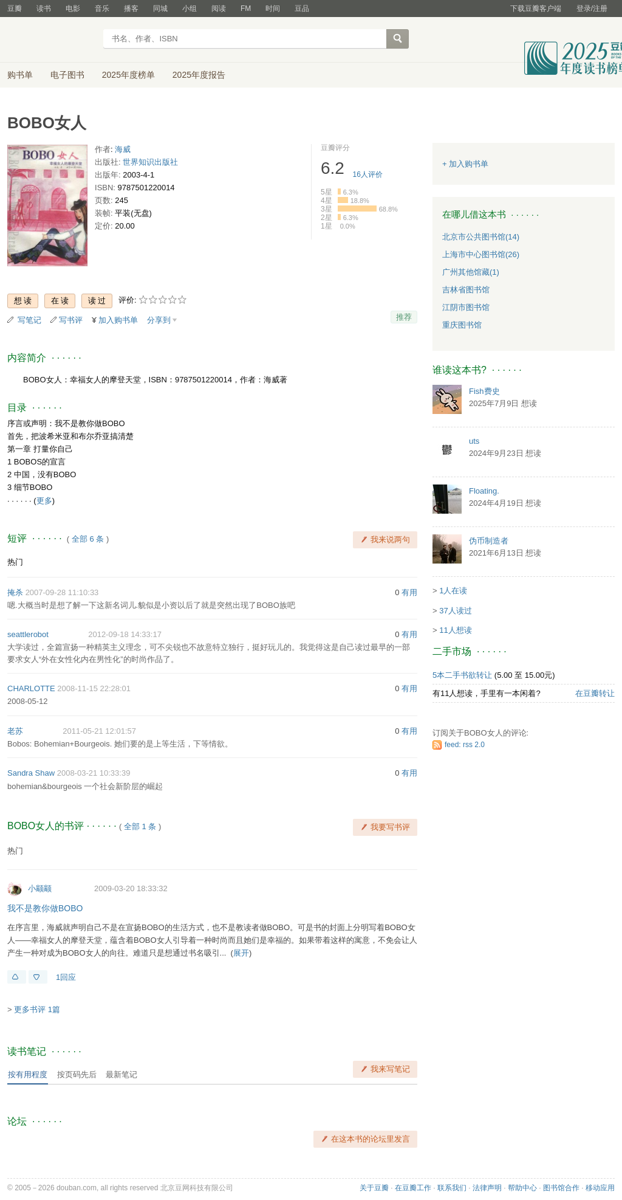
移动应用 (600, 1188)
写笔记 (29, 320)
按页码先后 (77, 1074)
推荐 (404, 317)
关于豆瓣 (374, 1188)
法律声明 (487, 1188)
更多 (44, 500)
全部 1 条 (140, 826)
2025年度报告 (199, 75)
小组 (189, 8)
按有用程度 (27, 1074)
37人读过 (455, 610)
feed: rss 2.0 (465, 744)
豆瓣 (14, 8)
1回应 (66, 977)
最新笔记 (121, 1074)
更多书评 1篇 (37, 1009)
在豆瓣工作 (413, 1188)
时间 (272, 8)
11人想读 (455, 630)
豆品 (302, 8)
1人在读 (453, 590)
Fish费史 (484, 391)
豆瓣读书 (51, 40)
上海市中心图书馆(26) (480, 254)
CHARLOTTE (31, 688)
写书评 (71, 320)
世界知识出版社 (150, 162)
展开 (241, 952)
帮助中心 (522, 1188)
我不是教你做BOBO (45, 908)
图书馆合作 (561, 1188)
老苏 (15, 731)
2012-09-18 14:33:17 (125, 634)
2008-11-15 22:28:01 (94, 688)
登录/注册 (591, 8)
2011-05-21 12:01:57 (99, 731)
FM (246, 8)
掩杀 (15, 592)
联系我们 (451, 1188)
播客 (131, 8)
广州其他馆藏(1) (470, 272)
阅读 (218, 8)
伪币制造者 (488, 540)
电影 (73, 8)
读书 (43, 8)
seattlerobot (28, 634)
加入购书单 (118, 320)
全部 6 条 (88, 538)
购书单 (20, 75)
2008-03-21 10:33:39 (94, 773)
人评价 (368, 174)
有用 (409, 592)
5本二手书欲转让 (462, 675)
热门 (15, 562)
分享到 (159, 320)
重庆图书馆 (462, 324)
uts (474, 441)
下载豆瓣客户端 (535, 8)
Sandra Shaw (31, 773)
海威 (123, 149)
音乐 (102, 8)
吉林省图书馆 (466, 289)
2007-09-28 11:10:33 (62, 592)
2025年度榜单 (128, 75)
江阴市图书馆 (466, 307)
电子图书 (67, 75)
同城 (160, 8)
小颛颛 (40, 888)
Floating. (484, 490)
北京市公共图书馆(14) (480, 236)
